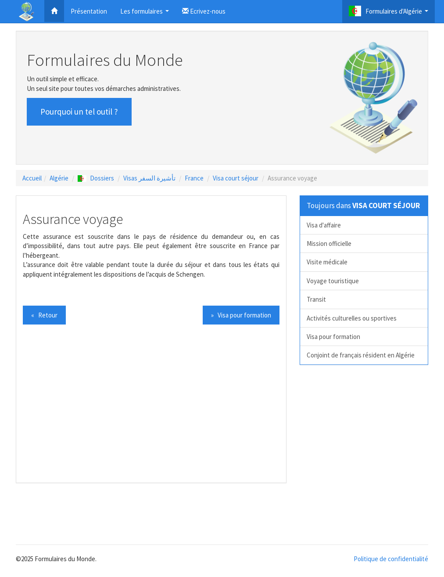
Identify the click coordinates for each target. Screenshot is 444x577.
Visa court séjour (235, 178)
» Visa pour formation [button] (241, 315)
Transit (316, 299)
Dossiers (96, 178)
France (194, 178)
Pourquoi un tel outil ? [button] (79, 111)
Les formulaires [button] (145, 14)
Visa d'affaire (324, 225)
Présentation (89, 11)
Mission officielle (329, 243)
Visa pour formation (333, 336)
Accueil (32, 178)
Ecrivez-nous (204, 11)
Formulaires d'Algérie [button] (389, 13)
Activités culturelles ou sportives (352, 318)
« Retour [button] (44, 315)
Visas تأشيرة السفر (149, 178)
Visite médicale (327, 262)
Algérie (59, 178)
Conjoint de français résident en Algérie (361, 355)
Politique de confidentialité (391, 559)
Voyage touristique (333, 281)
